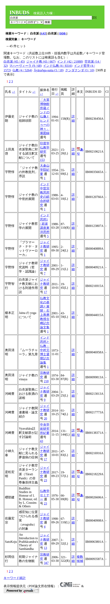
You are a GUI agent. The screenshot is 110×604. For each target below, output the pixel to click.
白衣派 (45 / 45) (14, 61)
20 (45, 418)
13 (45, 548)
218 (46, 381)
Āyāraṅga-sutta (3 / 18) (49, 70)
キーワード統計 (15, 578)
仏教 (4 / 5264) (22, 70)
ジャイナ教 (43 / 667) (40, 61)
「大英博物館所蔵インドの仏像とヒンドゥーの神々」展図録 (44, 116)
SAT (43, 33)
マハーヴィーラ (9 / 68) (25, 65)
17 (45, 292)
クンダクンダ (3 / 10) (79, 70)
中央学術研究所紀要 (44, 429)
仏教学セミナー (44, 495)
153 (42, 160)
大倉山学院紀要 (44, 170)
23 (45, 480)
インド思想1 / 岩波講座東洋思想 (44, 224)
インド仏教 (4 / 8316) (57, 65)
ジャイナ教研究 (44, 246)
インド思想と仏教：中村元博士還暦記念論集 (44, 350)
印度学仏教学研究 (44, 147)
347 (46, 563)
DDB (62, 33)
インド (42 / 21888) (70, 61)
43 (41, 441)
